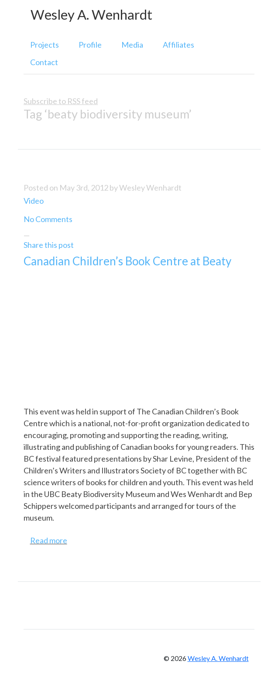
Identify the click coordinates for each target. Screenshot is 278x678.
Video (34, 200)
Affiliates (178, 44)
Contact (44, 62)
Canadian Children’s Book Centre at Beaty (127, 261)
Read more (48, 540)
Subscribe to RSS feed (61, 101)
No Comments (48, 219)
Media (132, 44)
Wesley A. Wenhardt (91, 14)
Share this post (49, 245)
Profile (90, 44)
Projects (44, 44)
